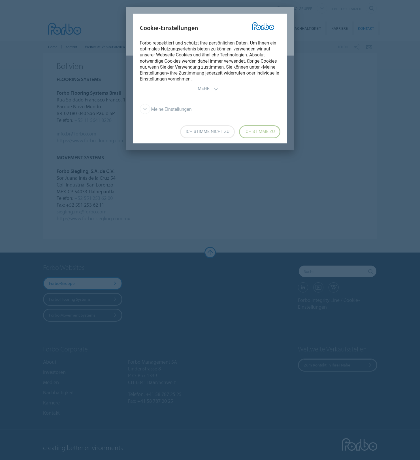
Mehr (208, 89)
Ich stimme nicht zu (207, 131)
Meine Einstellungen (166, 109)
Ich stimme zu (259, 131)
